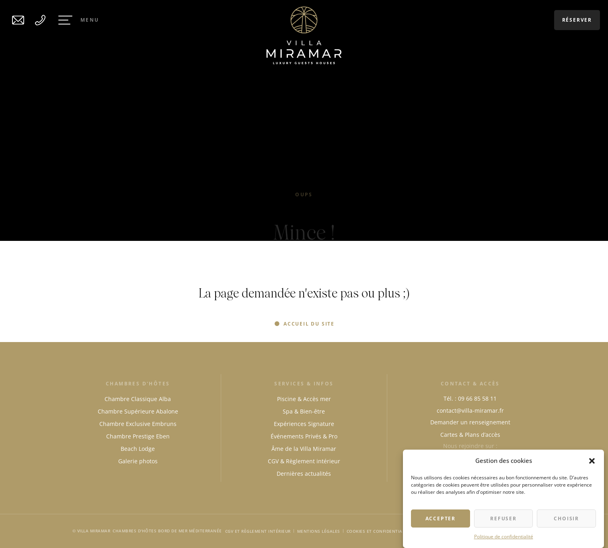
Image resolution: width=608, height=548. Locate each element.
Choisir (566, 518)
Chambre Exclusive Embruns (138, 424)
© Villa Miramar (91, 531)
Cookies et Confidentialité (379, 531)
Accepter (440, 518)
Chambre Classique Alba (138, 399)
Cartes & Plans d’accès (470, 434)
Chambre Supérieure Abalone (138, 411)
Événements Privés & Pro (304, 436)
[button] (592, 461)
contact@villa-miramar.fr (470, 410)
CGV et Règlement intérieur (258, 531)
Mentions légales (318, 531)
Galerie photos (138, 461)
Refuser (503, 518)
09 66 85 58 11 (477, 398)
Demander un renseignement (470, 422)
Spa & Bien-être (304, 411)
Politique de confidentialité (503, 537)
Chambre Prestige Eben (138, 436)
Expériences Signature (304, 424)
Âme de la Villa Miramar (303, 448)
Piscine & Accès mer (304, 399)
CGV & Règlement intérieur (304, 461)
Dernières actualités (304, 473)
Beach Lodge (138, 448)
